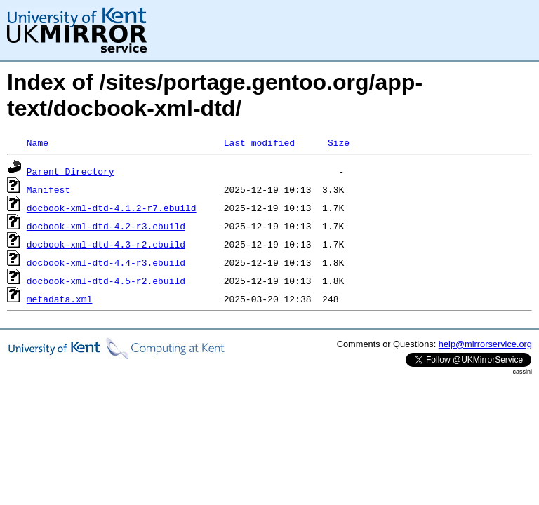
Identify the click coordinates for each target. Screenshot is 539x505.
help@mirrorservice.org (485, 344)
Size (339, 142)
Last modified (259, 142)
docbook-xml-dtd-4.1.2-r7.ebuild (112, 207)
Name (37, 142)
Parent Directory (70, 171)
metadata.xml (60, 298)
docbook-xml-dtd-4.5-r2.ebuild (106, 280)
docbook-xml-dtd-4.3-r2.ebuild (106, 244)
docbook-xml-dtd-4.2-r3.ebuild (106, 226)
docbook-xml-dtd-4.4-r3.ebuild (106, 262)
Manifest (48, 189)
